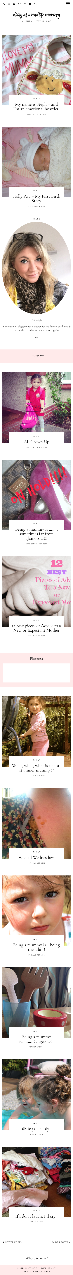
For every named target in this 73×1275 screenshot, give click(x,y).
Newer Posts (12, 1242)
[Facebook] (19, 3)
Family (36, 99)
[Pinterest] (14, 3)
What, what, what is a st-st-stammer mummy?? (36, 768)
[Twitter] (4, 3)
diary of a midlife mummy (36, 14)
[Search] (35, 3)
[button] (69, 3)
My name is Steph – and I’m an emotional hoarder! (36, 106)
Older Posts (61, 1242)
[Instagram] (9, 3)
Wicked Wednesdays (36, 857)
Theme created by (36, 1272)
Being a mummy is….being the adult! (36, 947)
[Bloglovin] (25, 3)
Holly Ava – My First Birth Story (36, 198)
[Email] (30, 3)
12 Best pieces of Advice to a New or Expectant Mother (36, 628)
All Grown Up (36, 441)
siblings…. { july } (36, 1129)
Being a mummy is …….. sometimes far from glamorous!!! (36, 533)
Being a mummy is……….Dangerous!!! (36, 1039)
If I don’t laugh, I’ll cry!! (36, 1216)
